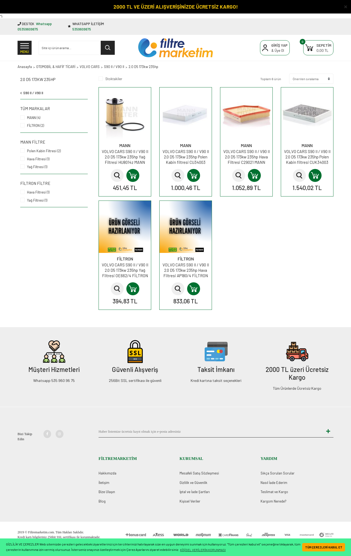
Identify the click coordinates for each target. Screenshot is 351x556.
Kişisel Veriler (190, 501)
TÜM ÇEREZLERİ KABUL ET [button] (323, 547)
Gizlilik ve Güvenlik (193, 482)
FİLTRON (125, 258)
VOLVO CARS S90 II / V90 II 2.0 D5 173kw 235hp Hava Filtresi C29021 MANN (246, 157)
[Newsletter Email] (211, 431)
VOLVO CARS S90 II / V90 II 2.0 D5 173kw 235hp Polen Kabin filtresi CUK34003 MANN (307, 157)
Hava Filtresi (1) (38, 159)
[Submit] (328, 431)
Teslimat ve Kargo (274, 492)
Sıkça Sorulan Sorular (278, 473)
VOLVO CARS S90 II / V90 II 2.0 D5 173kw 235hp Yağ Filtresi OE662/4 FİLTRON (125, 270)
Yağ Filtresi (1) (37, 167)
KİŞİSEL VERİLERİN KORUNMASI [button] (203, 550)
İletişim (104, 482)
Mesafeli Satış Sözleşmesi (199, 473)
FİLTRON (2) (35, 125)
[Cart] (318, 47)
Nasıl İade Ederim (274, 482)
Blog (102, 501)
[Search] (77, 48)
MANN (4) (33, 118)
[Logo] (175, 47)
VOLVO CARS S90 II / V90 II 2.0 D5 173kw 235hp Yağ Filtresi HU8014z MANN (125, 157)
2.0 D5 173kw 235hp (143, 67)
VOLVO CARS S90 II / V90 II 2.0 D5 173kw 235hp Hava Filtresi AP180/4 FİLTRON (186, 270)
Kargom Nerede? (273, 501)
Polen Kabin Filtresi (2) (44, 151)
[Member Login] (275, 47)
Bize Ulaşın (107, 492)
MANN (124, 145)
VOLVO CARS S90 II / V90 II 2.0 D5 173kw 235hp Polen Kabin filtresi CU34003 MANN (186, 157)
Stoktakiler (113, 79)
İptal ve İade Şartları (195, 492)
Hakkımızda (107, 473)
